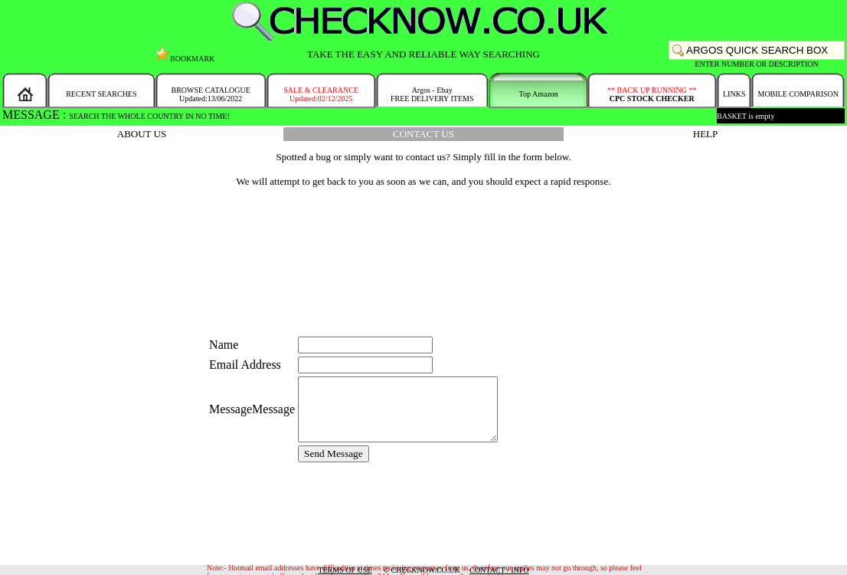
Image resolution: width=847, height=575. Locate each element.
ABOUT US (141, 134)
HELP (705, 134)
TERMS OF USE (344, 570)
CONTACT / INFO (498, 570)
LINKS (734, 94)
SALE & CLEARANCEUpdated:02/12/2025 (320, 94)
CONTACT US (423, 134)
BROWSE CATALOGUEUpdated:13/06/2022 (210, 94)
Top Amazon (538, 94)
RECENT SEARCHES (101, 94)
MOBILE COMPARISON (797, 94)
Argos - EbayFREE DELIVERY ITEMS (432, 94)
